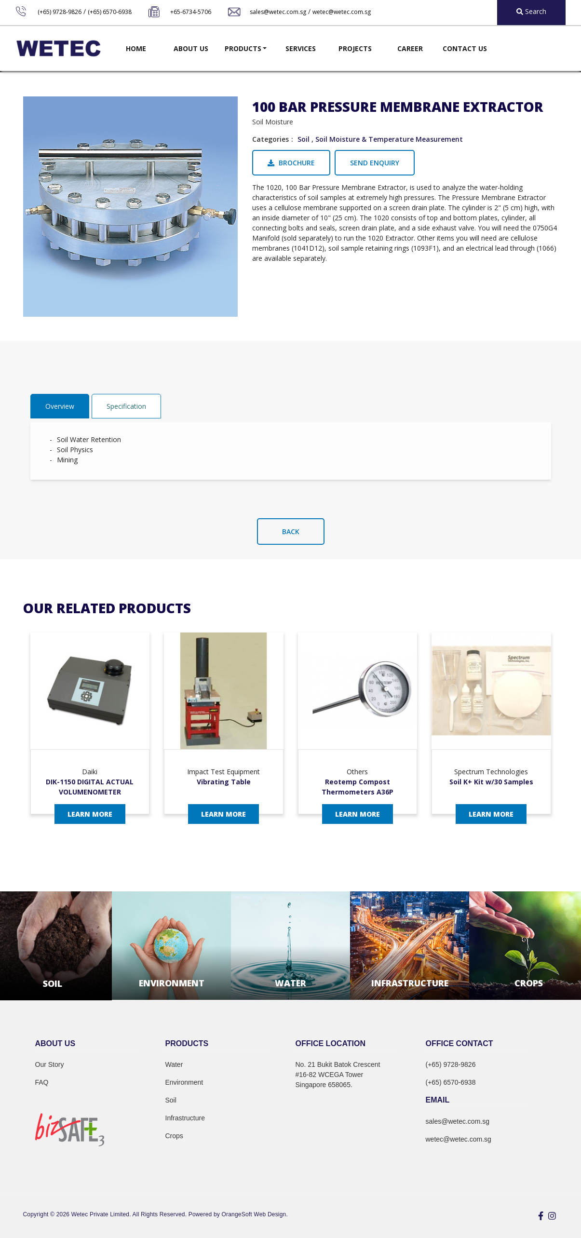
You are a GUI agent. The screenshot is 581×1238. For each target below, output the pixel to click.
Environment (184, 1082)
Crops (174, 1136)
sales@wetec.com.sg (278, 12)
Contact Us (465, 48)
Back (290, 531)
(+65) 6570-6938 (110, 12)
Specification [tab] (126, 406)
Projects (355, 48)
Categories (270, 139)
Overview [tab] (59, 406)
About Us (191, 48)
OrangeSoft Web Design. (255, 1214)
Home (136, 48)
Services (300, 48)
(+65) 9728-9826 (59, 12)
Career (410, 48)
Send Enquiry (374, 162)
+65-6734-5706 (190, 12)
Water (174, 1064)
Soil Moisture (272, 121)
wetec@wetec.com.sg (341, 12)
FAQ (42, 1082)
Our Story (49, 1064)
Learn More (90, 814)
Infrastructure (185, 1118)
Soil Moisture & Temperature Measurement (389, 139)
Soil (303, 139)
